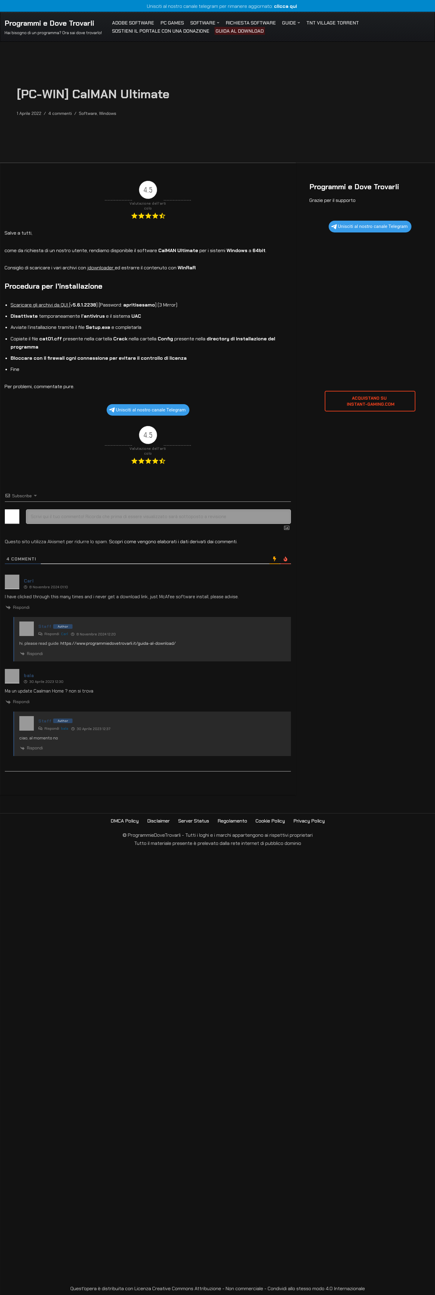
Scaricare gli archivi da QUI (40, 305)
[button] (218, 22)
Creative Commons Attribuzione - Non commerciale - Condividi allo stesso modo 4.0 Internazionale (258, 1288)
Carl (64, 633)
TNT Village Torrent (332, 23)
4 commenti (60, 113)
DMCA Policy (125, 821)
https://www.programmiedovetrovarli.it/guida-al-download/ (118, 643)
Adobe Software (133, 23)
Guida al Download (240, 31)
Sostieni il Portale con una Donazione (160, 31)
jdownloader (101, 268)
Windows (107, 113)
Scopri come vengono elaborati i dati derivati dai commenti (173, 541)
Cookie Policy (270, 821)
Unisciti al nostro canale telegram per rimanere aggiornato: (217, 6)
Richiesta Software (251, 23)
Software (88, 113)
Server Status (193, 821)
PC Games (172, 23)
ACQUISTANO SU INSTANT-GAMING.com (370, 401)
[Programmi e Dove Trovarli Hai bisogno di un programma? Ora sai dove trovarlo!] (53, 26)
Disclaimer (158, 821)
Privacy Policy (309, 821)
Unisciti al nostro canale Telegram (147, 410)
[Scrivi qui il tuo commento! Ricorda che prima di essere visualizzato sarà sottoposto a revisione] (158, 516)
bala (64, 728)
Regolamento (232, 821)
